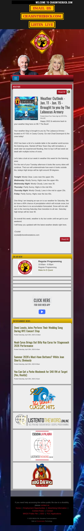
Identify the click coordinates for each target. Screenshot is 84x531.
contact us (45, 505)
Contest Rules (38, 511)
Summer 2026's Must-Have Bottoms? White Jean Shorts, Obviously (39, 358)
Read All (61, 92)
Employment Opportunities (34, 508)
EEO (42, 514)
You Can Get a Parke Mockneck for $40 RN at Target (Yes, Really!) (40, 373)
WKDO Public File (30, 514)
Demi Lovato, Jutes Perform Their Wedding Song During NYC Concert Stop (38, 329)
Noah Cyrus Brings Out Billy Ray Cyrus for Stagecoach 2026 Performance (41, 344)
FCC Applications (54, 514)
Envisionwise (41, 521)
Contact (49, 511)
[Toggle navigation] (15, 78)
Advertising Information (57, 508)
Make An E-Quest (45, 270)
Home (18, 508)
